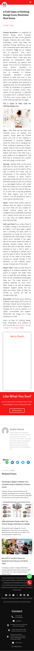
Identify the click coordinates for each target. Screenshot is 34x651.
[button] (7, 462)
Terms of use (7, 602)
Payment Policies (25, 602)
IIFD (4, 325)
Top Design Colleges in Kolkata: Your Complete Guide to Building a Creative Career (16, 484)
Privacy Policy (16, 602)
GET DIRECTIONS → (17, 646)
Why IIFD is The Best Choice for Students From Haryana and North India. (15, 561)
